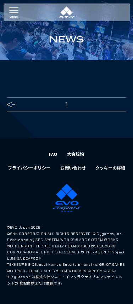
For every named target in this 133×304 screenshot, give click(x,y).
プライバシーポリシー (29, 168)
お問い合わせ (73, 168)
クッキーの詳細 (110, 168)
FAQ (53, 154)
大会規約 (75, 154)
